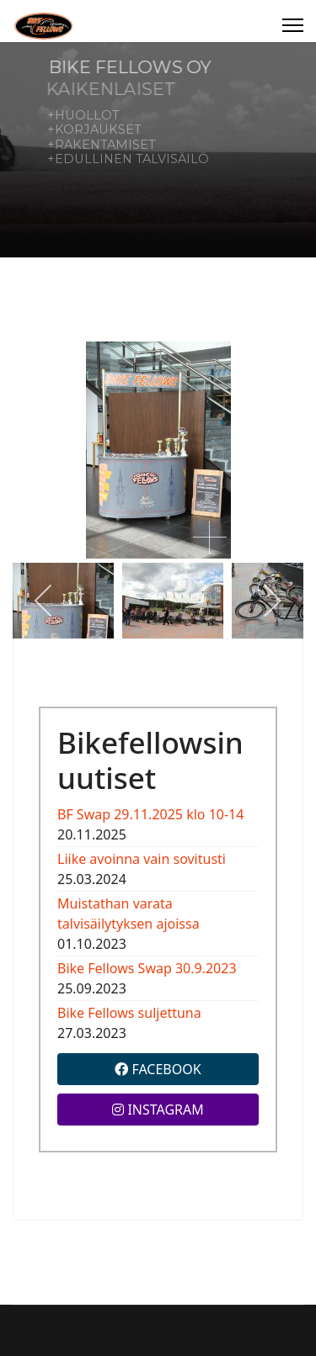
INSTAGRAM (158, 1109)
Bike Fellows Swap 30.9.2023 (147, 968)
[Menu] (292, 25)
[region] (158, 149)
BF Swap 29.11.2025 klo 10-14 (150, 814)
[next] (272, 600)
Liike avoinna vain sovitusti (141, 859)
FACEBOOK (158, 1069)
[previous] (44, 600)
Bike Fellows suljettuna (129, 1013)
